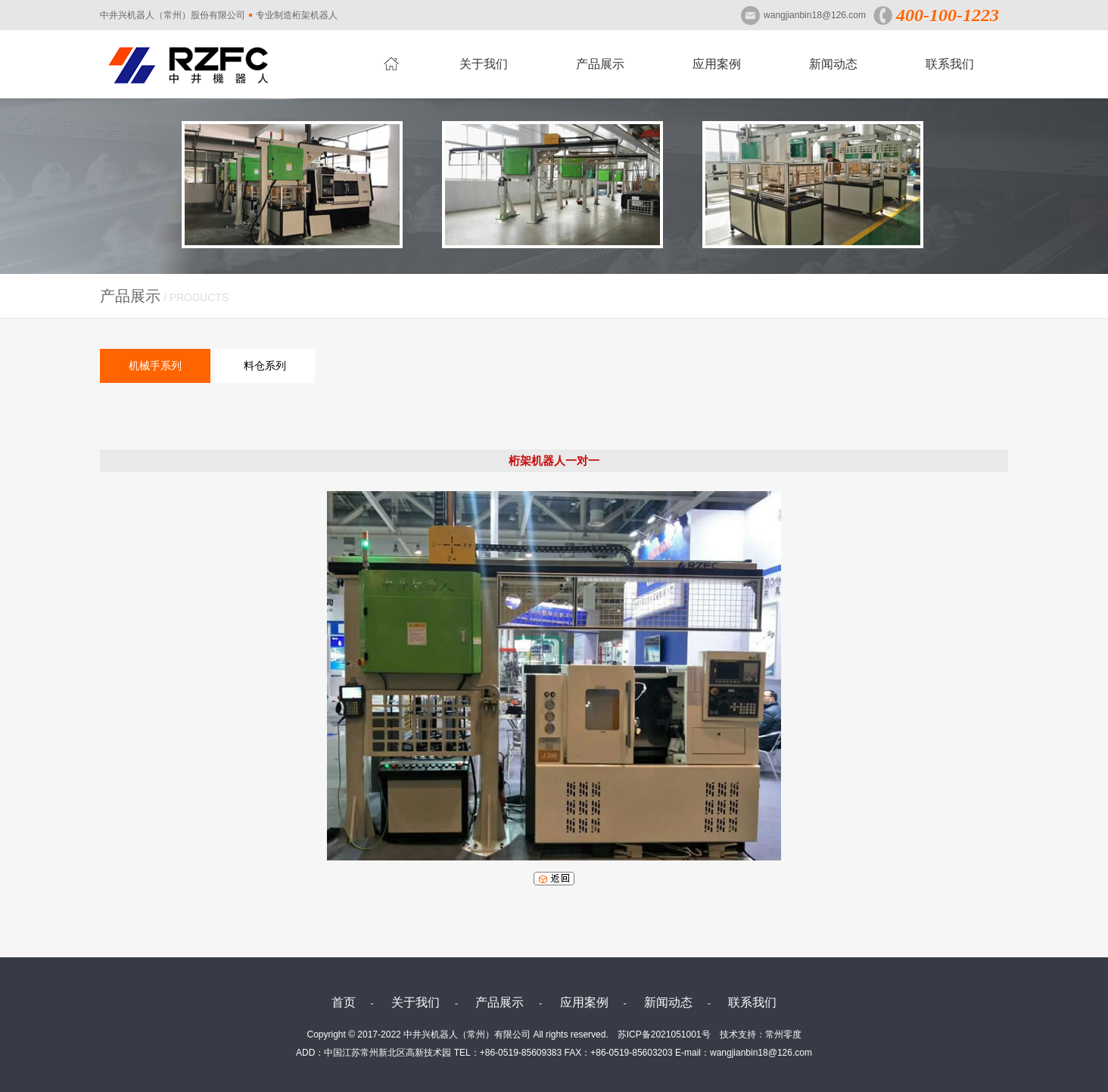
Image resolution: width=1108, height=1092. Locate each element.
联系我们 (950, 64)
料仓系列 (265, 365)
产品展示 (600, 64)
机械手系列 (155, 365)
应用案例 (716, 64)
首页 (343, 1002)
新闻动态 (833, 64)
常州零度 (783, 1034)
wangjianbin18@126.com (815, 15)
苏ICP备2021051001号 (664, 1034)
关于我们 (483, 64)
